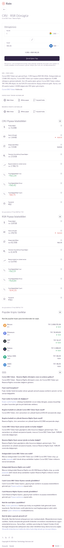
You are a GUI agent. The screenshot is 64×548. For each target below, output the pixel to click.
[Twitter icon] (3, 537)
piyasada (9, 459)
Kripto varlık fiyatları (9, 402)
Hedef (8, 42)
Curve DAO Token (8, 89)
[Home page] (7, 3)
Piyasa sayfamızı (17, 486)
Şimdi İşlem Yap (32, 58)
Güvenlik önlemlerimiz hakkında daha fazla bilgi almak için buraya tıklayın (29, 529)
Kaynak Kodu (39, 100)
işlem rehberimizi (14, 510)
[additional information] (61, 125)
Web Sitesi (9, 100)
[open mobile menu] (61, 3)
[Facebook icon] (9, 537)
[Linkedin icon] (6, 537)
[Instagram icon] (12, 537)
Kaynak (8, 30)
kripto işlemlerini (12, 505)
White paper (23, 100)
